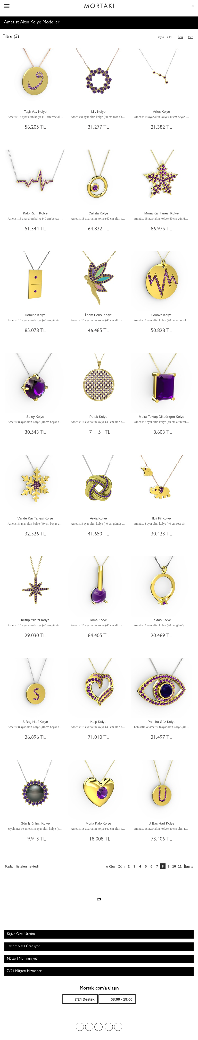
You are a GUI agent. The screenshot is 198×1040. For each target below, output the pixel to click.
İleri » (188, 866)
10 (174, 866)
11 (180, 866)
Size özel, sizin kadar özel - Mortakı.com (99, 5)
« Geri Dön (115, 866)
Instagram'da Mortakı (109, 1027)
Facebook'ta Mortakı (80, 1027)
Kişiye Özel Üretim (21, 934)
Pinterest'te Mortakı (98, 1027)
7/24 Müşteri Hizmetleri (24, 971)
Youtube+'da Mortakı (118, 1027)
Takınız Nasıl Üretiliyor (23, 946)
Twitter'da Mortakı (89, 1027)
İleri (180, 37)
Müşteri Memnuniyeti (22, 959)
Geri (190, 37)
